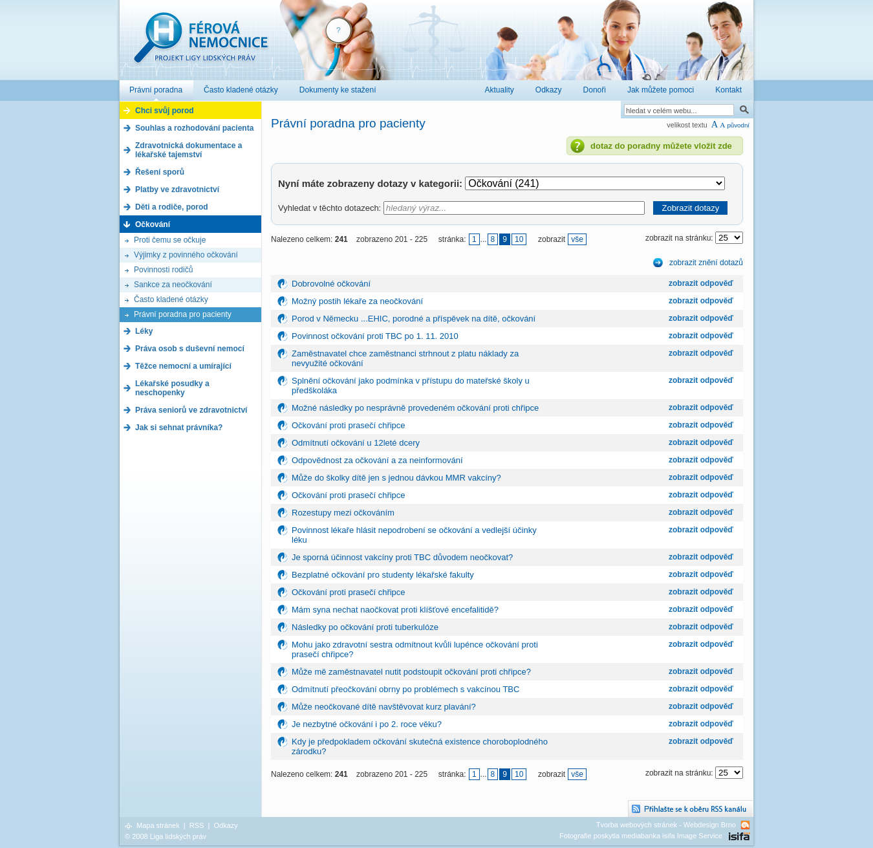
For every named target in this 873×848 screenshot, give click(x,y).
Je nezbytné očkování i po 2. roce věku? (367, 724)
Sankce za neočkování (173, 284)
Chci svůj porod (164, 110)
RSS (196, 825)
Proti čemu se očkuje (170, 240)
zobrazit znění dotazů (706, 262)
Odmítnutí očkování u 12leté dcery (356, 443)
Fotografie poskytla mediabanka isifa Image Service (640, 836)
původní (738, 125)
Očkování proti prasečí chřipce (348, 425)
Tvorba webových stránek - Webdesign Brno (666, 825)
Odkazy (225, 825)
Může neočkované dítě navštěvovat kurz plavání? (384, 707)
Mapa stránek (158, 825)
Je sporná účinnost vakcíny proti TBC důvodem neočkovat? (402, 557)
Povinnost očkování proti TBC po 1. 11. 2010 (375, 336)
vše (577, 239)
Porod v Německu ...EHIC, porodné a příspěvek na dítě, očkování (413, 318)
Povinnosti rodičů (163, 269)
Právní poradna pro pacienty (183, 314)
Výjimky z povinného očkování (186, 254)
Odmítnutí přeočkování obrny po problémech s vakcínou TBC (405, 689)
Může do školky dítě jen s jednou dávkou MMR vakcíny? (396, 478)
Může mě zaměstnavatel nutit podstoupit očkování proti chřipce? (411, 672)
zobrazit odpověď (701, 283)
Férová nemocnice (200, 44)
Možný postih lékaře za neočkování (357, 301)
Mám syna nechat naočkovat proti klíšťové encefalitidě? (395, 609)
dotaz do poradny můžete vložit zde (661, 146)
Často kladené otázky (171, 299)
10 (519, 239)
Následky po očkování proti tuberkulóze (365, 627)
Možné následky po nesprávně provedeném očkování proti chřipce (415, 408)
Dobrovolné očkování (331, 283)
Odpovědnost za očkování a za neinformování (377, 460)
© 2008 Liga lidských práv (165, 836)
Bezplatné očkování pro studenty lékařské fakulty (383, 575)
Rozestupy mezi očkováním (343, 512)
